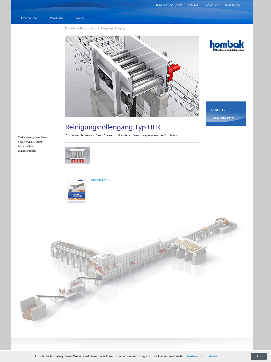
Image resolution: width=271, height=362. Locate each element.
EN (179, 5)
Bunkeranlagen (27, 151)
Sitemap (192, 5)
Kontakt (211, 5)
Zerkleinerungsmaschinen (32, 137)
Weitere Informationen (202, 356)
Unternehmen (29, 18)
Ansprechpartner (223, 118)
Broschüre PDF (101, 180)
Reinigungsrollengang (113, 28)
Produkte (56, 18)
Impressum (232, 5)
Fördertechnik (26, 146)
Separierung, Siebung (30, 142)
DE (170, 5)
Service (79, 18)
